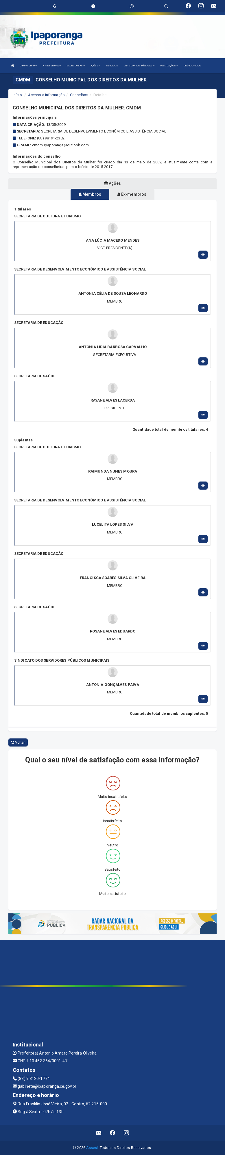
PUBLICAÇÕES (169, 65)
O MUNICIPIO (28, 65)
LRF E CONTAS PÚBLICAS (139, 65)
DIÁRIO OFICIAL (192, 65)
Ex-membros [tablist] (131, 194)
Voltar (18, 742)
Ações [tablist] (112, 183)
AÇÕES (95, 65)
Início (17, 95)
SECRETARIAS (76, 65)
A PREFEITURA (51, 65)
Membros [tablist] (90, 194)
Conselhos (79, 95)
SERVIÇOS (112, 65)
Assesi (92, 1147)
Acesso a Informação (46, 95)
